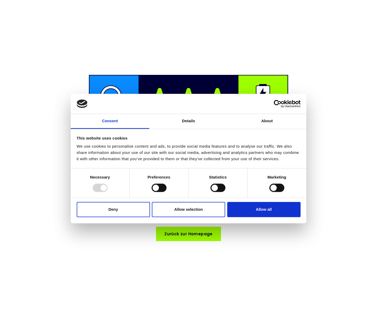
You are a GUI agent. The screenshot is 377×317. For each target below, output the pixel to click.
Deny (113, 209)
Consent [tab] (110, 121)
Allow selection (188, 209)
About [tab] (267, 121)
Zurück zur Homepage (188, 234)
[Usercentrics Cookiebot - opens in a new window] (278, 104)
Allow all (264, 209)
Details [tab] (188, 121)
